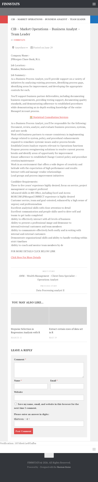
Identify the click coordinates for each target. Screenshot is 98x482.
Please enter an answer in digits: (31, 414)
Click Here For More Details (26, 257)
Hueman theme (64, 467)
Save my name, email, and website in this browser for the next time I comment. (46, 406)
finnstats (19, 40)
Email (54, 380)
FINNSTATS (11, 4)
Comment (20, 359)
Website (18, 391)
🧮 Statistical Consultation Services (49, 117)
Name (18, 380)
